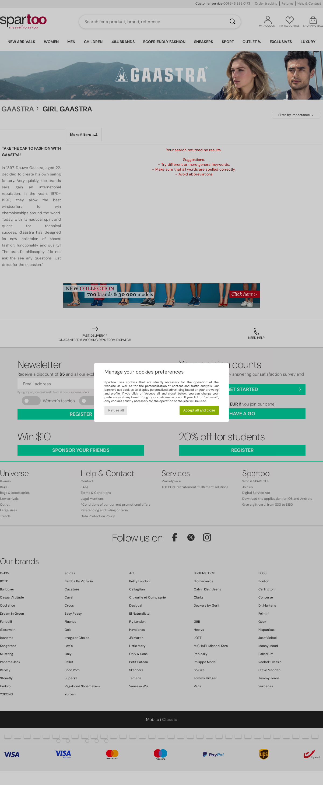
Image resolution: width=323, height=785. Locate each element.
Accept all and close (199, 410)
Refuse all (116, 410)
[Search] (232, 22)
